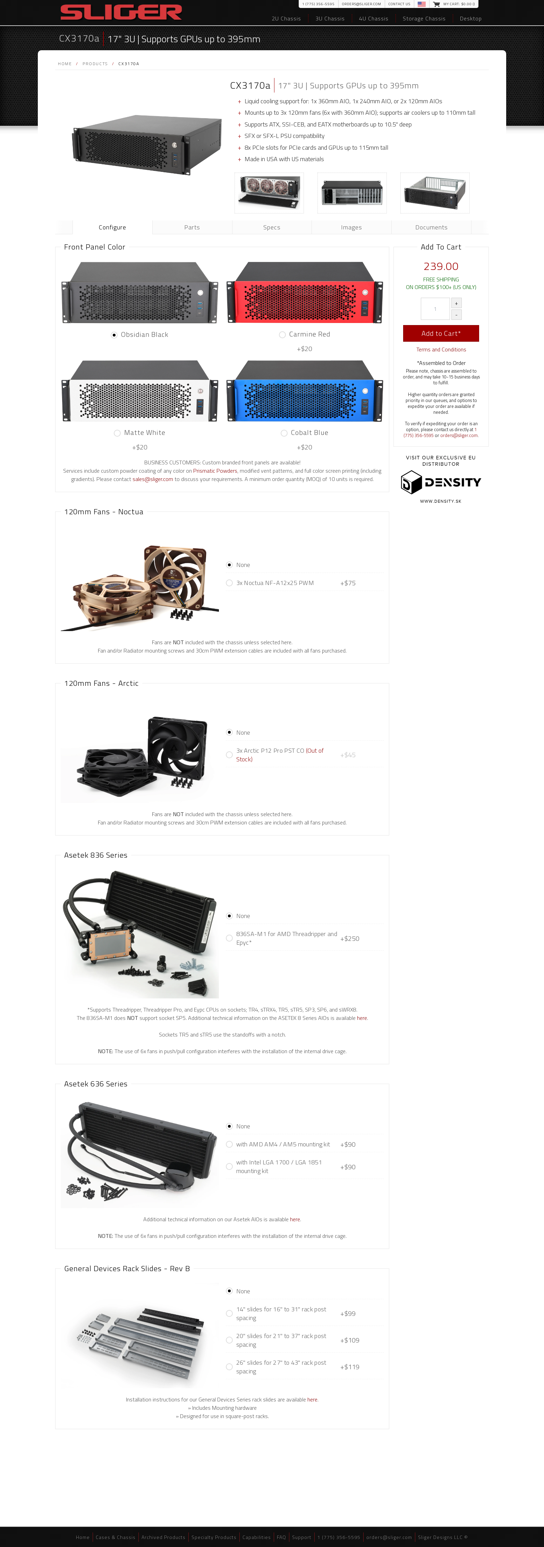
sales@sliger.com (153, 479)
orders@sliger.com (361, 4)
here (362, 1018)
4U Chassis (374, 18)
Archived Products (164, 1537)
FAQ (281, 1537)
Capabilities (257, 1537)
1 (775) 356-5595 (318, 4)
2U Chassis (286, 18)
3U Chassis (330, 18)
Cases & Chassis (116, 1537)
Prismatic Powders (215, 470)
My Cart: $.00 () (459, 4)
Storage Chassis (424, 18)
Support (302, 1537)
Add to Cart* (441, 333)
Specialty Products (214, 1537)
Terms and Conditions (441, 349)
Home (65, 63)
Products (95, 63)
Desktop (471, 18)
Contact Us (399, 4)
